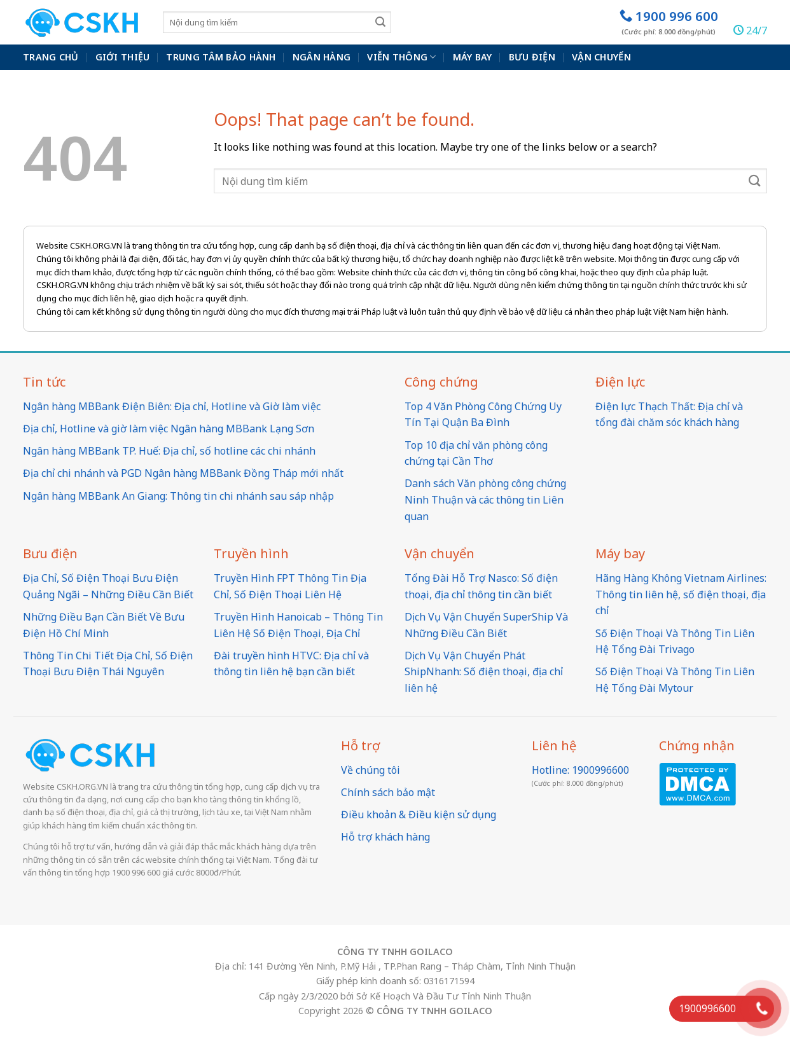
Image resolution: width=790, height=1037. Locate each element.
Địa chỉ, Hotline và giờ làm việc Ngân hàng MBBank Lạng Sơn (168, 429)
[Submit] (380, 21)
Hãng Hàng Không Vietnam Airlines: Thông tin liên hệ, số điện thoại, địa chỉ (680, 594)
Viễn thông (401, 57)
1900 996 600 (669, 22)
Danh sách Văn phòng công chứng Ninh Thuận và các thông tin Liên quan (485, 499)
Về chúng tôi (370, 770)
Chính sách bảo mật (388, 792)
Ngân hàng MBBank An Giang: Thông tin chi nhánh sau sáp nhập (178, 496)
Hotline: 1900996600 (580, 770)
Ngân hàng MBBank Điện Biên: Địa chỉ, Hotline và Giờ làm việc (172, 406)
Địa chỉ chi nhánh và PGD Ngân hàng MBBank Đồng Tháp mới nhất (183, 473)
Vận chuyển (601, 57)
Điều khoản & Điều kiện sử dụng (418, 814)
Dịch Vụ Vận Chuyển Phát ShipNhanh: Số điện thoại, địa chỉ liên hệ (484, 672)
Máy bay (472, 57)
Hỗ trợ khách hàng (385, 837)
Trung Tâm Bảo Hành (220, 57)
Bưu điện (532, 57)
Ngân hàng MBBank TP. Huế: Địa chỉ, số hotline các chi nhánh (169, 451)
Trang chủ (51, 57)
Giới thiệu (122, 57)
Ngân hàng (322, 57)
